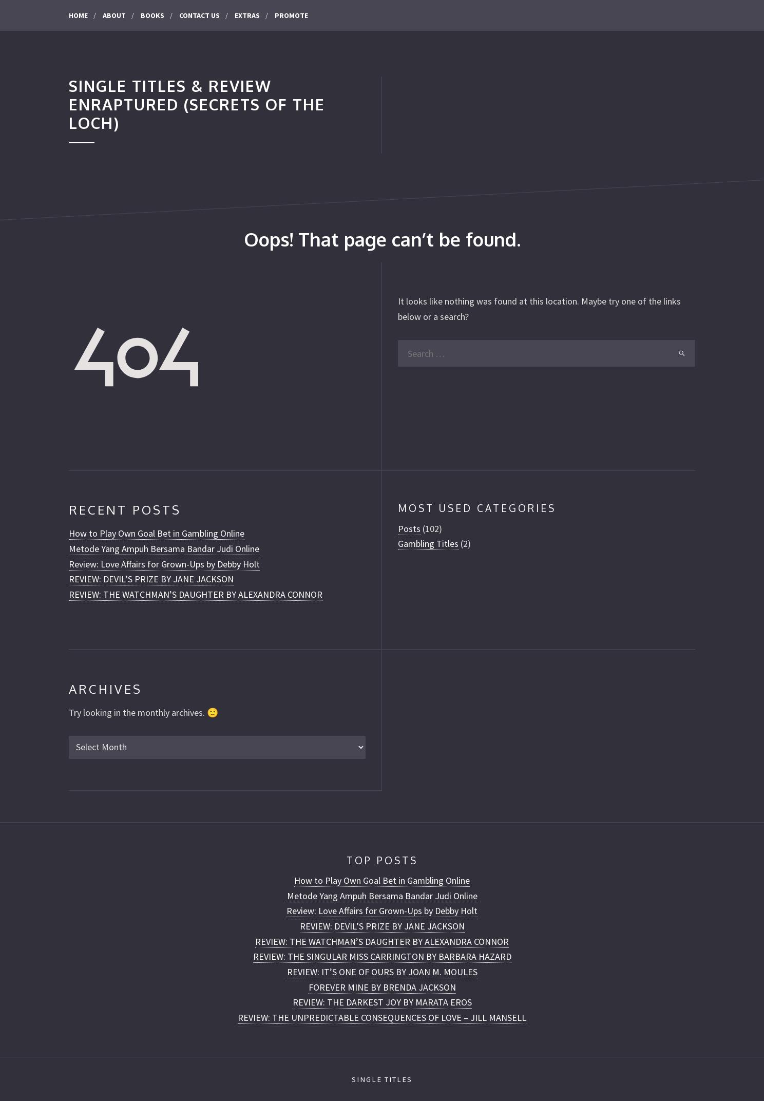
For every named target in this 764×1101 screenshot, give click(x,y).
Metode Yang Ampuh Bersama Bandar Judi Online (164, 549)
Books (152, 15)
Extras (247, 15)
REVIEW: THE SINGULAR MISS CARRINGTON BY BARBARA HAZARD (382, 956)
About (114, 15)
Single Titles (382, 1079)
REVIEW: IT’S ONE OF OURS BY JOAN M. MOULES (382, 972)
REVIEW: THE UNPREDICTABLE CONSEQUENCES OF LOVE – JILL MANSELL (382, 1017)
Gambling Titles (428, 543)
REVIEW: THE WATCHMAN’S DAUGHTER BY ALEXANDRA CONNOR (195, 594)
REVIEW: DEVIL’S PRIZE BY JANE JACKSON (151, 579)
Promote (291, 15)
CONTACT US (199, 15)
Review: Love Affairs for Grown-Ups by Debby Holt (164, 564)
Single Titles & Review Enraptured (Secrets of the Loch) (197, 105)
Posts (409, 529)
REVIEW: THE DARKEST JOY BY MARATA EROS (382, 1002)
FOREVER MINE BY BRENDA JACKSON (382, 987)
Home (78, 15)
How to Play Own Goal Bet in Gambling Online (156, 533)
